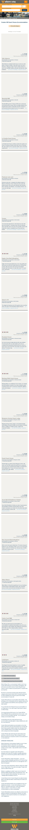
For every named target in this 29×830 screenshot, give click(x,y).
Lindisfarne (5, 659)
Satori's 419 (5, 300)
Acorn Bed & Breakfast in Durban (11, 500)
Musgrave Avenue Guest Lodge (11, 418)
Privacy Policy (14, 811)
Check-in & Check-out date (6, 8)
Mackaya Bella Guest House (10, 378)
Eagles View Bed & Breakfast (10, 258)
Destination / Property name (7, 4)
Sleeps (23, 4)
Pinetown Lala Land (7, 177)
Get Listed (14, 806)
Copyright (14, 809)
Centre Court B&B (7, 618)
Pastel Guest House (7, 458)
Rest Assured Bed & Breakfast (10, 540)
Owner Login (14, 822)
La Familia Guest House (9, 138)
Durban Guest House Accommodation (10, 678)
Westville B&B (6, 98)
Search (24, 10)
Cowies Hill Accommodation (8, 675)
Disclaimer (14, 810)
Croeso (4, 218)
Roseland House (6, 337)
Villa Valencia (6, 58)
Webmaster (14, 807)
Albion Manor (6, 579)
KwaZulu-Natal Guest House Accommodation (12, 681)
